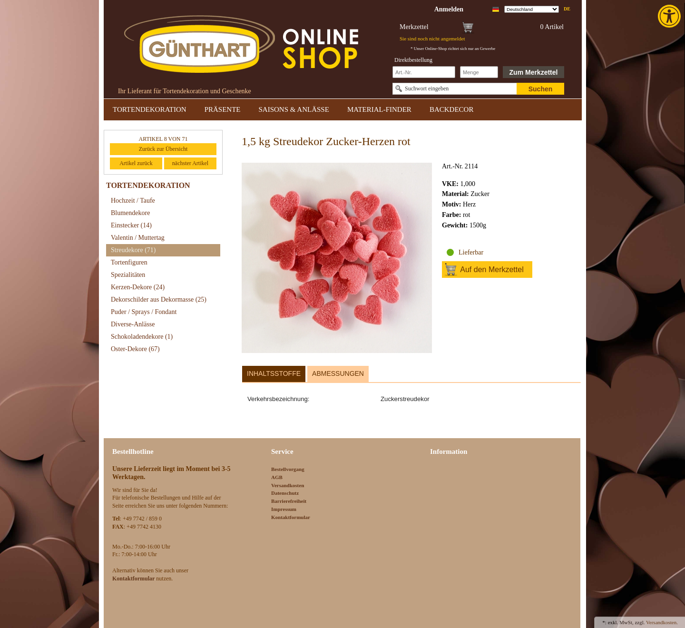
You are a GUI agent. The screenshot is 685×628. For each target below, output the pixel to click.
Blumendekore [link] (130, 212)
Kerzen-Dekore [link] (138, 287)
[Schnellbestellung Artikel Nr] (423, 72)
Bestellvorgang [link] (287, 469)
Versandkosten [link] (287, 485)
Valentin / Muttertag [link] (138, 237)
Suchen (540, 89)
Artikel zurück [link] (136, 163)
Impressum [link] (283, 509)
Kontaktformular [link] (290, 517)
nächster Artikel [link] (190, 163)
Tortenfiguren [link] (129, 262)
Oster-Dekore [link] (135, 349)
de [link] (567, 8)
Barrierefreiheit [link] (288, 501)
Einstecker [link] (131, 225)
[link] (670, 16)
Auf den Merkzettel (491, 269)
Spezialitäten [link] (128, 274)
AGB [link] (277, 477)
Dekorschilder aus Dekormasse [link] (158, 299)
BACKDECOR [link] (452, 109)
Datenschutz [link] (285, 493)
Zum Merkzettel (533, 72)
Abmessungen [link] (338, 373)
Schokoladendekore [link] (142, 336)
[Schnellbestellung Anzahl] (479, 72)
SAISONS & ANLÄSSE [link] (294, 109)
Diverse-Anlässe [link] (133, 324)
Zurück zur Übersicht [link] (163, 149)
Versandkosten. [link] (662, 622)
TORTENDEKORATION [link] (149, 109)
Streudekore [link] (133, 250)
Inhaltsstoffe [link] (274, 373)
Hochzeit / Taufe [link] (133, 200)
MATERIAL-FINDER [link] (379, 109)
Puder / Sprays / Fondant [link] (143, 311)
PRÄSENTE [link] (223, 109)
